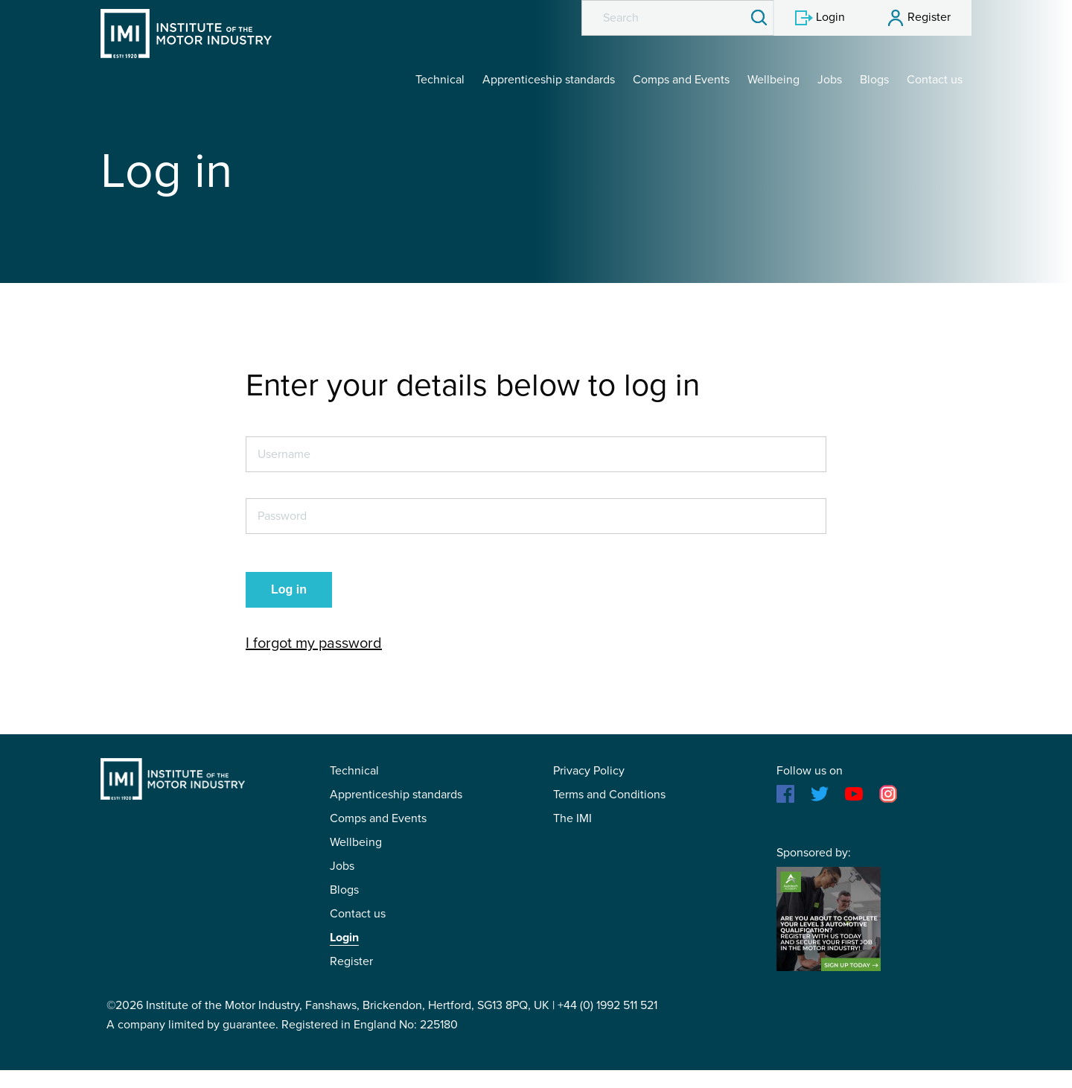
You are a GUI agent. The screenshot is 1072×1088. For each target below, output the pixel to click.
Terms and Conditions (609, 794)
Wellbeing (773, 79)
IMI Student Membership (186, 33)
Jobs (829, 79)
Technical (440, 79)
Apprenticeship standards (548, 79)
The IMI (572, 818)
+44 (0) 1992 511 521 (607, 1005)
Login (344, 937)
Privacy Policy (589, 770)
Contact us (935, 79)
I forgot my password (314, 643)
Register (351, 961)
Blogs (874, 79)
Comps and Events (681, 79)
